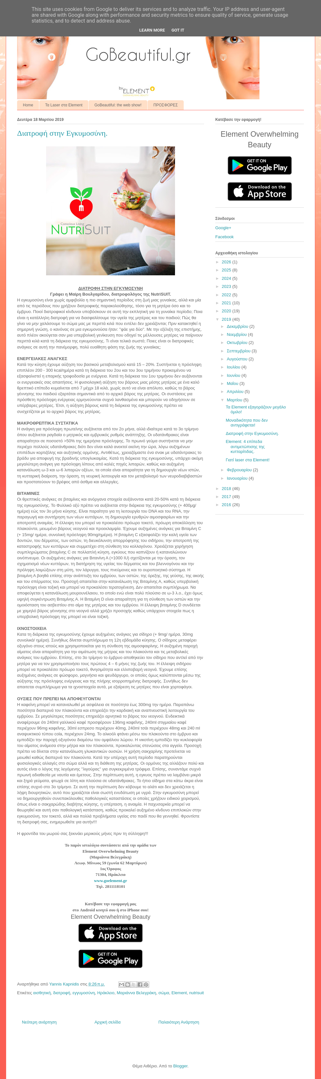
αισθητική (42, 992)
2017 (227, 496)
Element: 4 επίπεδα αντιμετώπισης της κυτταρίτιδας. (245, 446)
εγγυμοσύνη (84, 992)
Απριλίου (236, 391)
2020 (227, 311)
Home (28, 105)
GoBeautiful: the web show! (117, 105)
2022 (227, 294)
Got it (177, 30)
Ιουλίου (234, 367)
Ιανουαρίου (238, 478)
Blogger (180, 1066)
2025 (227, 270)
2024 (227, 278)
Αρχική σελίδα (107, 1022)
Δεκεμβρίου (238, 326)
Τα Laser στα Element (64, 105)
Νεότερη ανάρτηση (39, 1022)
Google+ (223, 227)
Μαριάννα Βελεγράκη (136, 992)
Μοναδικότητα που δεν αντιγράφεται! (247, 423)
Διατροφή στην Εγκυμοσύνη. (252, 433)
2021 (227, 302)
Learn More (152, 30)
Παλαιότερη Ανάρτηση (179, 1022)
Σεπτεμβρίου (239, 350)
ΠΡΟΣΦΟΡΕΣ (165, 105)
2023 (227, 286)
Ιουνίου (234, 375)
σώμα (164, 992)
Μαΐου (233, 383)
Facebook (224, 236)
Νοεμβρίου (237, 334)
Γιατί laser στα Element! (247, 459)
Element (179, 992)
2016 (227, 504)
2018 (227, 488)
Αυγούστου (238, 359)
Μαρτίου (235, 399)
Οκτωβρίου (237, 342)
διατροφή (61, 992)
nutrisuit (196, 992)
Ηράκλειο (105, 992)
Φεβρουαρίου (240, 469)
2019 (227, 319)
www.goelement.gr (110, 880)
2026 (227, 262)
